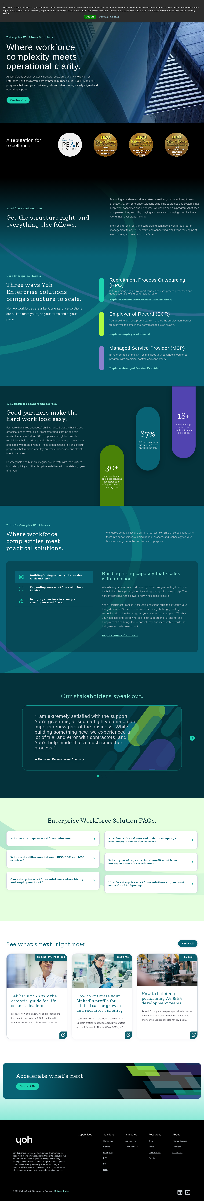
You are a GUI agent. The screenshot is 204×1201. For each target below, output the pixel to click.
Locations (176, 1147)
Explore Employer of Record (129, 368)
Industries (131, 1134)
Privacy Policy (62, 1191)
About (176, 1134)
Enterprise (108, 1152)
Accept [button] (90, 17)
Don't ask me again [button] (109, 17)
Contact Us (18, 100)
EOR (105, 1164)
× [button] (3, 4)
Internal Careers (179, 1141)
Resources (155, 1134)
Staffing (106, 1147)
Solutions (108, 1134)
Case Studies (154, 1152)
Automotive (130, 1141)
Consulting (108, 1141)
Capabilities (85, 1134)
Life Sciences (131, 1147)
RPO (105, 1158)
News (151, 1147)
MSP (105, 1169)
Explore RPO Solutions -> (120, 635)
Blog (151, 1141)
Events (152, 1158)
